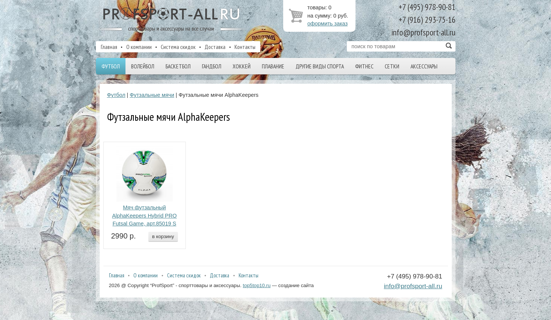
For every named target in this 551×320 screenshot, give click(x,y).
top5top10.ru (256, 285)
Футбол (111, 66)
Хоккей (242, 66)
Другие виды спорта (320, 66)
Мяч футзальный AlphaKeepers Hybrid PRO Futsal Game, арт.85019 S (144, 215)
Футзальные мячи (152, 95)
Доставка (215, 46)
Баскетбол (178, 66)
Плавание (273, 66)
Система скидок (178, 46)
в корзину (163, 236)
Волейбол (142, 66)
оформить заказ (328, 24)
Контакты (244, 46)
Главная (109, 46)
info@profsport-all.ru (413, 286)
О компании (139, 46)
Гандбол (211, 66)
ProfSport (172, 19)
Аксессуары (424, 66)
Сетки (392, 66)
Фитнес (364, 66)
